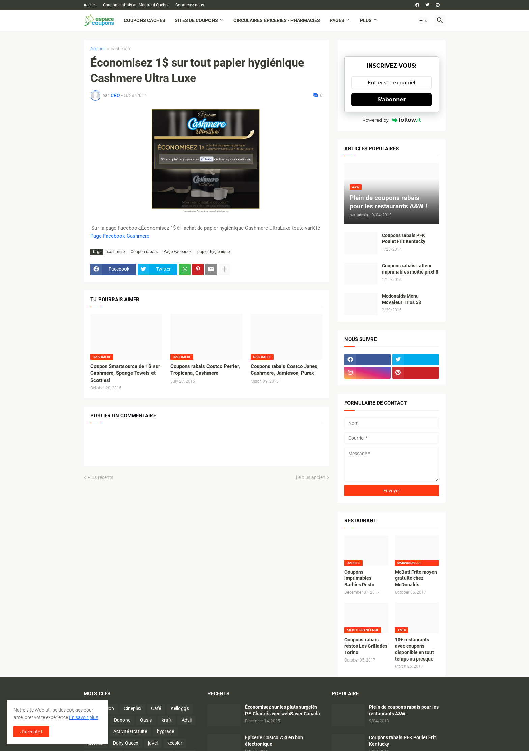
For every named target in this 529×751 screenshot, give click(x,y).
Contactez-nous (189, 5)
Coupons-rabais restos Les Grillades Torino (365, 646)
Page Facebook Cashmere (119, 236)
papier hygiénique (213, 251)
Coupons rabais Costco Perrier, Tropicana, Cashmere (205, 369)
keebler (174, 743)
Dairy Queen (125, 743)
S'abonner (392, 99)
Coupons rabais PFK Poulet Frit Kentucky (403, 238)
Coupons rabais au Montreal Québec (136, 5)
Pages (337, 20)
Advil (187, 720)
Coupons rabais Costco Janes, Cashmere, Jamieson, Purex (285, 369)
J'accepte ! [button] (31, 731)
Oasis (146, 720)
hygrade (165, 731)
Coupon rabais (144, 251)
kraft (167, 720)
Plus (366, 20)
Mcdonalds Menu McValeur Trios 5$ (401, 299)
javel (153, 743)
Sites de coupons (196, 20)
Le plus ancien (310, 477)
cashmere (121, 48)
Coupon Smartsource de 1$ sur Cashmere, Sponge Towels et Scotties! (125, 373)
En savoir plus (83, 717)
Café (156, 708)
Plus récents (100, 477)
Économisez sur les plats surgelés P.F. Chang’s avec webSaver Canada (282, 710)
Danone (122, 720)
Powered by (392, 120)
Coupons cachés (144, 20)
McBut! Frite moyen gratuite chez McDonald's (416, 578)
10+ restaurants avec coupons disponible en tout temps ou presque (414, 649)
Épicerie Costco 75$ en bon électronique (274, 741)
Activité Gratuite (130, 731)
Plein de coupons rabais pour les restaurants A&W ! (404, 710)
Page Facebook (177, 251)
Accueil (90, 5)
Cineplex (132, 708)
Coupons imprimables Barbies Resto (359, 578)
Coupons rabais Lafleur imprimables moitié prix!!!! (410, 269)
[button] (423, 20)
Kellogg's (180, 708)
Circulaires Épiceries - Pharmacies (276, 20)
